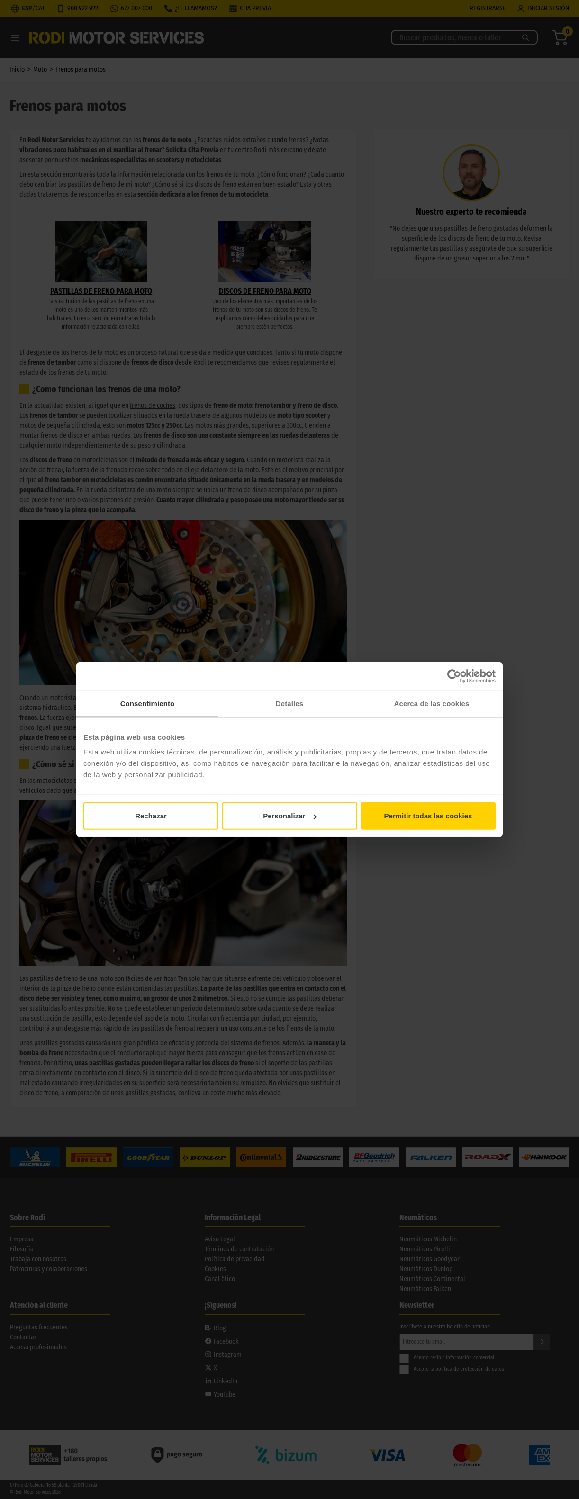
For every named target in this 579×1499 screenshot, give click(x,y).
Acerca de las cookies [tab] (432, 703)
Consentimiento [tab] (147, 703)
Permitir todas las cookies (428, 816)
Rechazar (151, 816)
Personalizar (290, 816)
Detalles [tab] (289, 703)
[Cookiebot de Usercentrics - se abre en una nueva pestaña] (454, 676)
